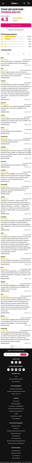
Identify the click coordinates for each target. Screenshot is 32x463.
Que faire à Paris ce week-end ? (16, 443)
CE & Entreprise (16, 455)
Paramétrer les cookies (16, 416)
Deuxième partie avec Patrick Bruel (16, 431)
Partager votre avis (16, 25)
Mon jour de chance (16, 433)
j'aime (27, 65)
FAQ (16, 376)
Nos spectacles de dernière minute (16, 441)
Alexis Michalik (16, 436)
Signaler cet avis (5, 65)
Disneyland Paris (16, 426)
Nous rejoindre (16, 418)
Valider (23, 354)
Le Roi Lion (16, 428)
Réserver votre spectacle (16, 30)
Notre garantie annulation (16, 379)
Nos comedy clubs (16, 438)
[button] (3, 3)
